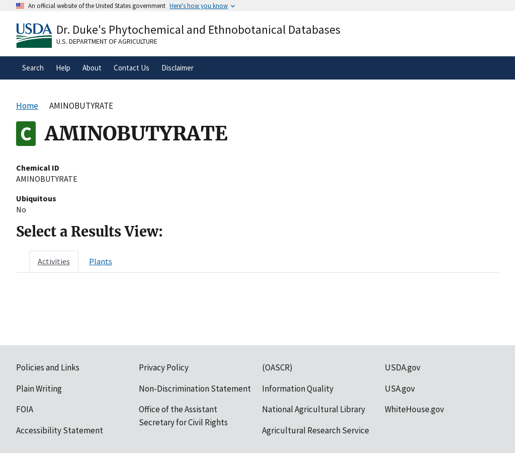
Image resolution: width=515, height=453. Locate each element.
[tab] (53, 261)
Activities (54, 261)
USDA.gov (402, 367)
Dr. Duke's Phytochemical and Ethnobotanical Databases (198, 29)
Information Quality (297, 388)
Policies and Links (47, 367)
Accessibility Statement (59, 430)
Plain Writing (39, 388)
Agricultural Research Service (315, 430)
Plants (100, 261)
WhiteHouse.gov (414, 409)
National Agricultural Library (313, 409)
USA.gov (400, 388)
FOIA (24, 409)
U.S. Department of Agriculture (106, 41)
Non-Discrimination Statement (195, 388)
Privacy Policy (164, 367)
